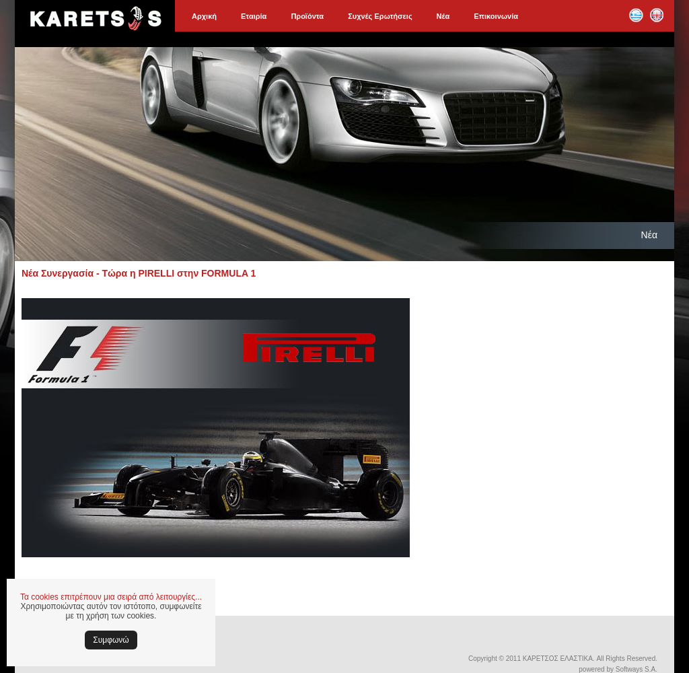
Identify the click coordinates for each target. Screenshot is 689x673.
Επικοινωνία (496, 16)
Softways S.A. (636, 669)
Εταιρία (253, 16)
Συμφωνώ (111, 640)
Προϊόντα (307, 16)
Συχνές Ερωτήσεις (380, 16)
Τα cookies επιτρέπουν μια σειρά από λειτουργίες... (111, 597)
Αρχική (204, 16)
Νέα (443, 16)
